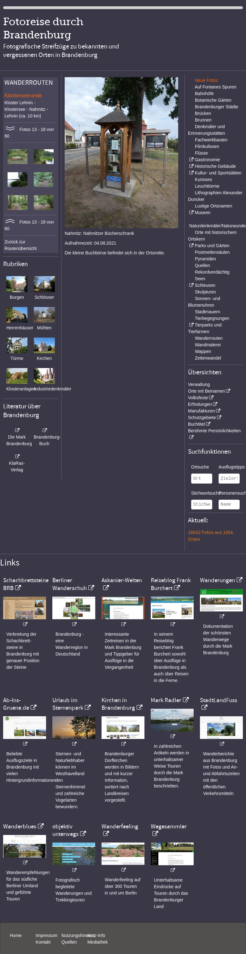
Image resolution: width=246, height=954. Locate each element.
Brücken (203, 113)
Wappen (203, 351)
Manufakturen (201, 410)
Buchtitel (196, 424)
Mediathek (97, 942)
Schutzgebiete (202, 417)
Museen (202, 212)
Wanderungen (217, 580)
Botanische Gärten (213, 100)
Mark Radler (166, 700)
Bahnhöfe (204, 93)
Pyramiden (205, 258)
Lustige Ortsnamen (213, 205)
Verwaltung (199, 384)
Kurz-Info (96, 935)
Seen (200, 278)
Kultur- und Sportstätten (218, 172)
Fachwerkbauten (211, 139)
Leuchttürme (207, 186)
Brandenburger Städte (216, 106)
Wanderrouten (209, 338)
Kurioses (203, 179)
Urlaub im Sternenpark (67, 704)
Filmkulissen (207, 146)
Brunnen (203, 119)
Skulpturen (205, 291)
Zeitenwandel (208, 358)
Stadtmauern (207, 311)
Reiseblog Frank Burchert (171, 584)
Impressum (46, 935)
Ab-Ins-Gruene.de (16, 704)
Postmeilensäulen (212, 252)
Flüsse (201, 153)
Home (15, 935)
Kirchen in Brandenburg (118, 704)
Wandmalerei (208, 344)
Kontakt (43, 942)
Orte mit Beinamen (206, 391)
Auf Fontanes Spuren (215, 86)
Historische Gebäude (215, 166)
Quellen (202, 265)
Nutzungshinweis (78, 935)
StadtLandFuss (218, 700)
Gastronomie (207, 159)
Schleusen (205, 285)
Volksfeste (198, 397)
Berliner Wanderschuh (69, 584)
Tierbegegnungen (212, 318)
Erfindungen (200, 404)
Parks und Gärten (212, 245)
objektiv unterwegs (65, 830)
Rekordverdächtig (212, 272)
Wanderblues (19, 826)
